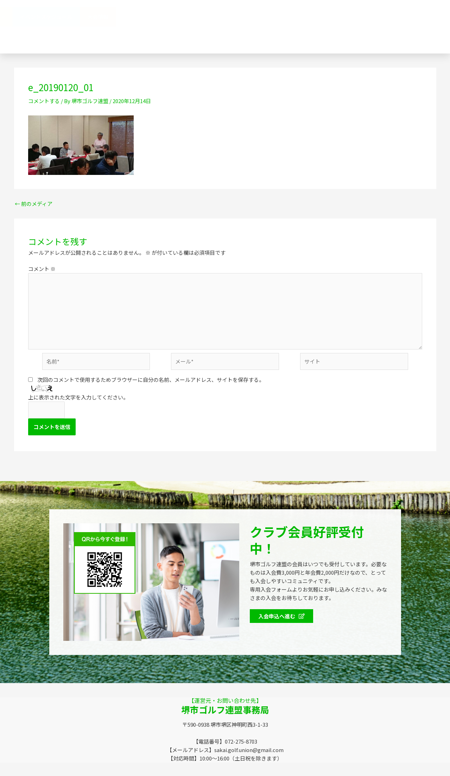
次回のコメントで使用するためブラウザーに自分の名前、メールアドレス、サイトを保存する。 (150, 379)
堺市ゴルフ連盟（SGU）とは (154, 16)
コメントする (44, 101)
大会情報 (424, 16)
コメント (42, 268)
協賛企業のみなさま (265, 16)
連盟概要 (215, 16)
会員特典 (317, 17)
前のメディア (33, 203)
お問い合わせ (271, 36)
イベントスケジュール (373, 16)
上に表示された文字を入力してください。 (78, 397)
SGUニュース (166, 36)
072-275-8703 (353, 36)
